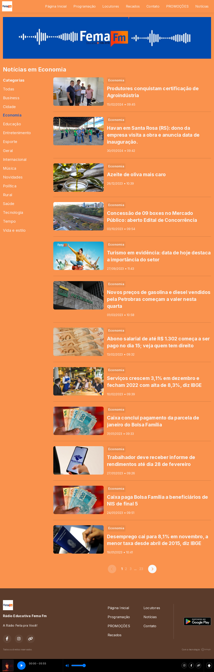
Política (9, 186)
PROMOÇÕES (177, 6)
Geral (8, 150)
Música (9, 168)
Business (11, 97)
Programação (84, 6)
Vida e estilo (14, 230)
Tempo (9, 221)
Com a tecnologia (196, 649)
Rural (7, 194)
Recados (133, 6)
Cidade (9, 106)
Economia (12, 115)
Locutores (110, 6)
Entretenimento (17, 132)
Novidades (13, 177)
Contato (152, 6)
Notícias (202, 6)
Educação (12, 124)
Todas (8, 89)
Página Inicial (56, 6)
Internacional (14, 159)
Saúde (8, 203)
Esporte (10, 141)
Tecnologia (13, 212)
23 (141, 569)
